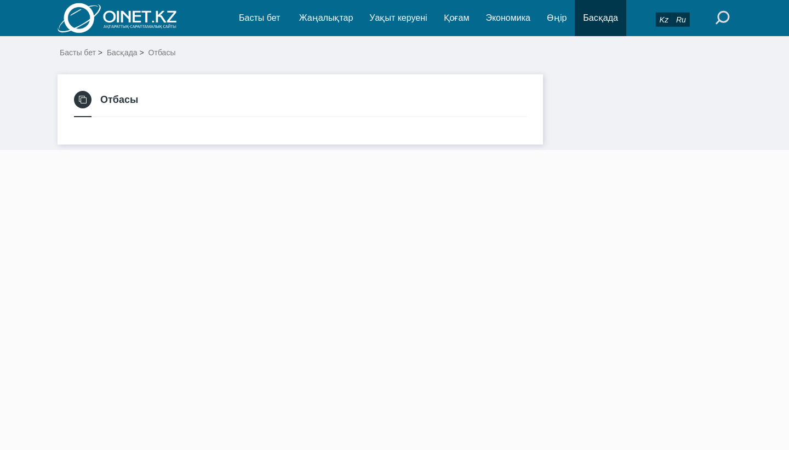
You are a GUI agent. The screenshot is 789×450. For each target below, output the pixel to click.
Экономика (507, 17)
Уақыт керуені (398, 17)
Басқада (600, 17)
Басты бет (259, 17)
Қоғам (457, 17)
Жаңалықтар (326, 17)
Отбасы (162, 52)
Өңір (557, 17)
